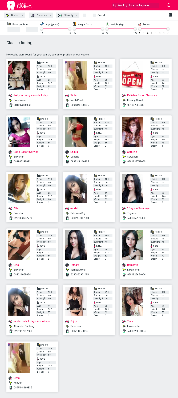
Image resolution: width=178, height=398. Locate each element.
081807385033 (22, 105)
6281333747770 (23, 218)
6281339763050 (136, 161)
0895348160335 (80, 105)
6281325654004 (136, 274)
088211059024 (22, 274)
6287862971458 (136, 218)
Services (39, 15)
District (12, 15)
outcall (101, 15)
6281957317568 (80, 218)
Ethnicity (65, 15)
